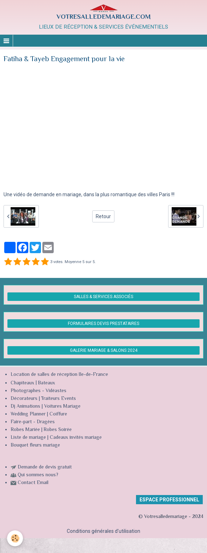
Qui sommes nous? (38, 475)
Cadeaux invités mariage (76, 438)
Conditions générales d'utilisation (103, 531)
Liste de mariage (28, 438)
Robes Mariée (25, 430)
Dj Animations (25, 407)
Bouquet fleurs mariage (35, 445)
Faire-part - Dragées (33, 422)
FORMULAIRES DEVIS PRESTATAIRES (103, 323)
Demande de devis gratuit (45, 467)
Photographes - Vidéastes (38, 391)
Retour (103, 216)
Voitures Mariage (62, 407)
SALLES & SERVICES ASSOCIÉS (103, 296)
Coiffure (59, 414)
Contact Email (33, 483)
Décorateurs (24, 399)
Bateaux (46, 383)
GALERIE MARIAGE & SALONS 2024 (103, 350)
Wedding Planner (28, 414)
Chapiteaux (22, 383)
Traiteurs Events (58, 399)
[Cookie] (15, 538)
